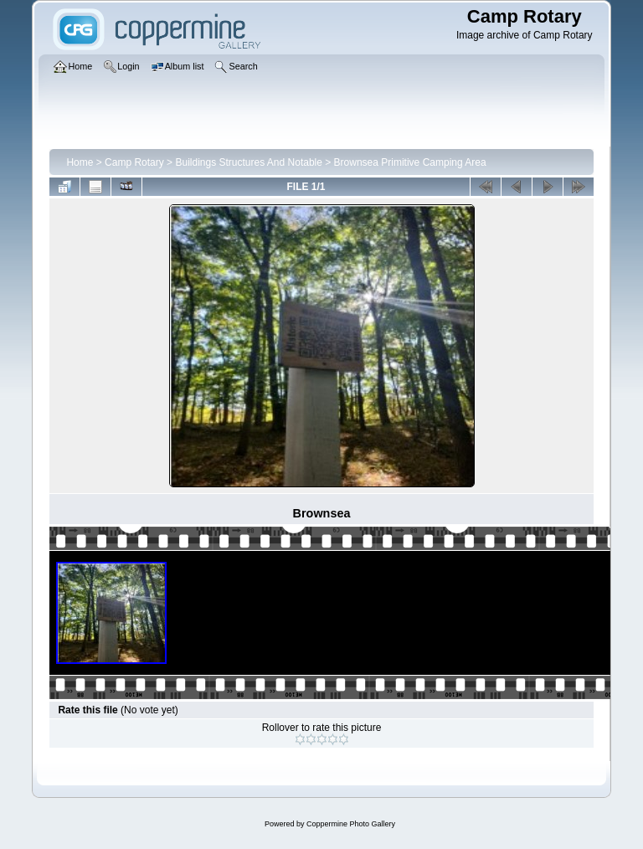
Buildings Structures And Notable (248, 162)
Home (79, 162)
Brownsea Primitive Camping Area (410, 162)
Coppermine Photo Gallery (350, 824)
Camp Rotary (134, 162)
